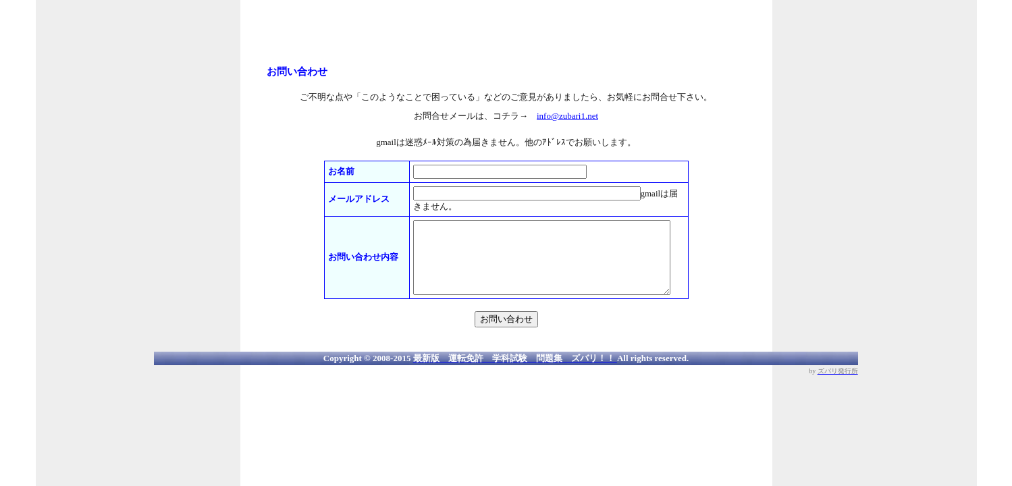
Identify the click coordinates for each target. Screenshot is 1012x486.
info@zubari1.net (567, 116)
